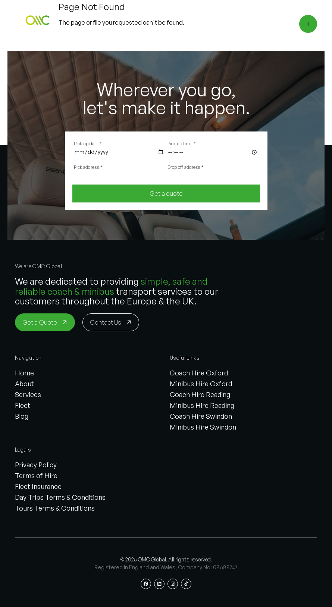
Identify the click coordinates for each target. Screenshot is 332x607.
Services (28, 394)
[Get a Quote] (45, 322)
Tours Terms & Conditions (55, 508)
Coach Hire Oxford (199, 373)
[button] (39, 23)
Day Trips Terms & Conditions (60, 497)
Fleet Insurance (38, 486)
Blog (21, 416)
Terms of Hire (36, 475)
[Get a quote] (166, 193)
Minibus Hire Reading (202, 405)
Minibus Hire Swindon (203, 427)
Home (24, 373)
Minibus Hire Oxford (201, 384)
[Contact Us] (110, 322)
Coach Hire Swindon (201, 416)
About (24, 384)
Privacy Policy (36, 465)
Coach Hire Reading (200, 394)
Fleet (22, 405)
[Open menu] (308, 24)
